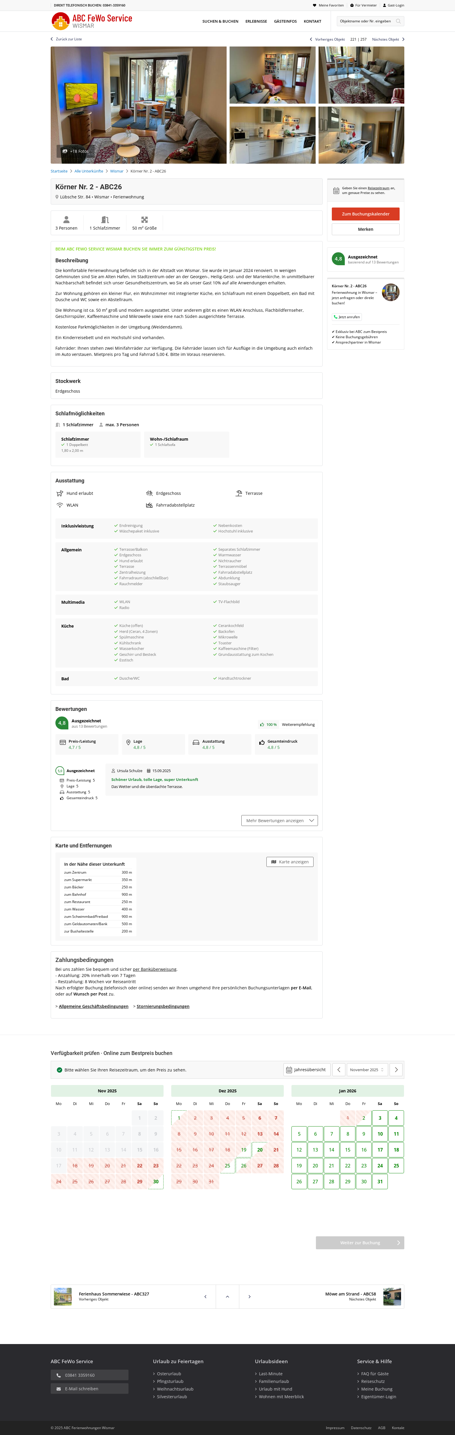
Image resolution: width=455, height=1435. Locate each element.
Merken (365, 229)
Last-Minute (271, 1373)
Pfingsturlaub (170, 1381)
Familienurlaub (274, 1381)
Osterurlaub (169, 1373)
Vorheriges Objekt (330, 39)
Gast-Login (396, 5)
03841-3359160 (114, 5)
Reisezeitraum (379, 188)
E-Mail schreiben (81, 1388)
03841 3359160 (80, 1375)
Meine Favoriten (331, 5)
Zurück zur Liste (69, 39)
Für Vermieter (366, 5)
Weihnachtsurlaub (175, 1389)
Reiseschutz (373, 1381)
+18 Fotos (79, 151)
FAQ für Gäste (375, 1373)
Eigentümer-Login (378, 1396)
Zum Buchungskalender (366, 214)
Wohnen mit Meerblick (281, 1396)
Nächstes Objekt (385, 39)
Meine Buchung (377, 1389)
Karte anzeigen (294, 862)
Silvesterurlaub (172, 1396)
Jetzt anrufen (349, 316)
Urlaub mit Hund (275, 1389)
